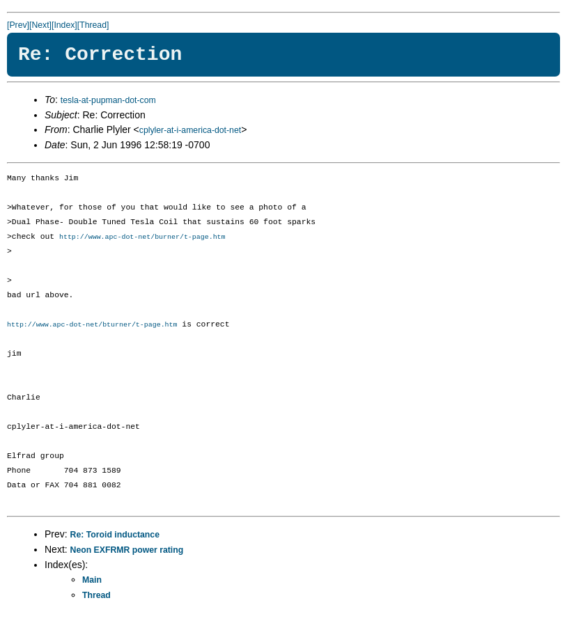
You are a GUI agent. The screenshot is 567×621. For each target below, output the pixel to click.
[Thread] (93, 25)
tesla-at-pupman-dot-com (108, 100)
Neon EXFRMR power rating (127, 551)
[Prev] (18, 25)
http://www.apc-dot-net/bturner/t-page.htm (92, 326)
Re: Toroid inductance (115, 536)
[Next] (40, 25)
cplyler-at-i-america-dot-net (190, 130)
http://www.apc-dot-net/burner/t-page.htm (142, 237)
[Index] (64, 25)
